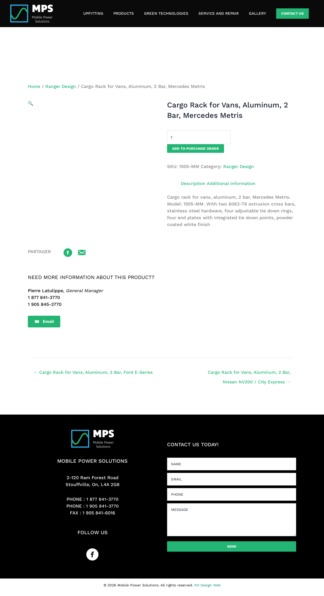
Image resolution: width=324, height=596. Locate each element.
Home (34, 86)
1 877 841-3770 (102, 500)
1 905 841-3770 (102, 507)
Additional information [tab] (233, 184)
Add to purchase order (195, 149)
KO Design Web (207, 586)
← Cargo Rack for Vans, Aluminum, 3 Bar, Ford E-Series (94, 373)
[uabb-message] (231, 520)
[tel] (231, 495)
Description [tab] (193, 184)
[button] (292, 13)
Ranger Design (61, 86)
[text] (231, 465)
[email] (231, 480)
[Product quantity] (200, 138)
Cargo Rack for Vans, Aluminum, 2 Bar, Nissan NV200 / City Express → (251, 374)
